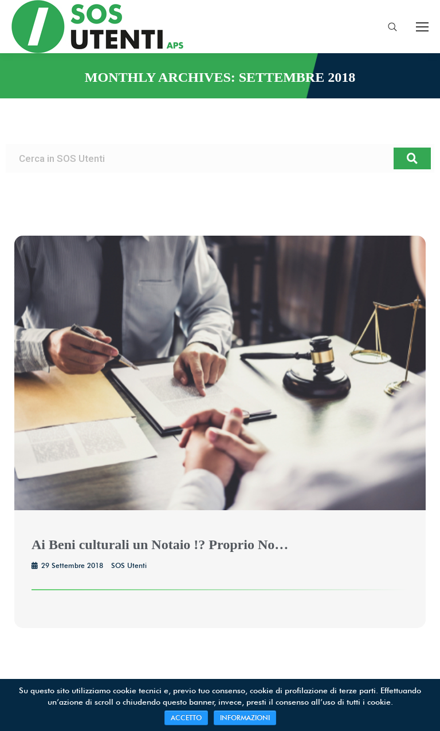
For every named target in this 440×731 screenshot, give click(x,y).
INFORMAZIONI (245, 717)
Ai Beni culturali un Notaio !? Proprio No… (160, 544)
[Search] (412, 158)
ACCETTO (186, 717)
